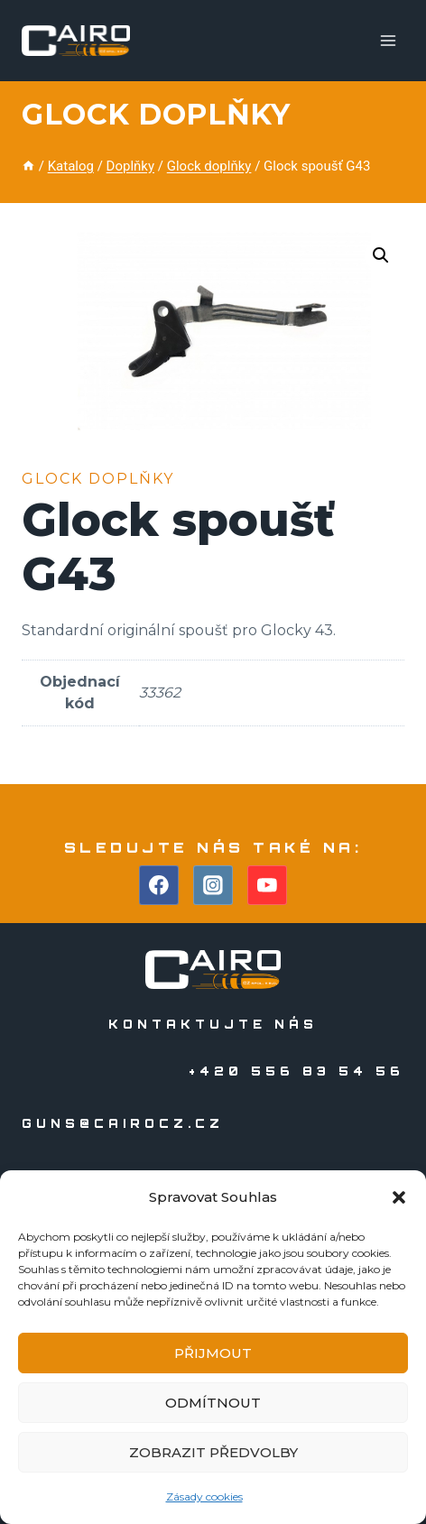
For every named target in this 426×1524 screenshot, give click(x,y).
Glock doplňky (156, 114)
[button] (399, 1197)
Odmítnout (213, 1402)
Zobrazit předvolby (213, 1452)
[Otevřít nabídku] (387, 40)
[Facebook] (159, 885)
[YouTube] (267, 885)
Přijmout (213, 1353)
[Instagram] (213, 885)
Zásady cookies (204, 1496)
